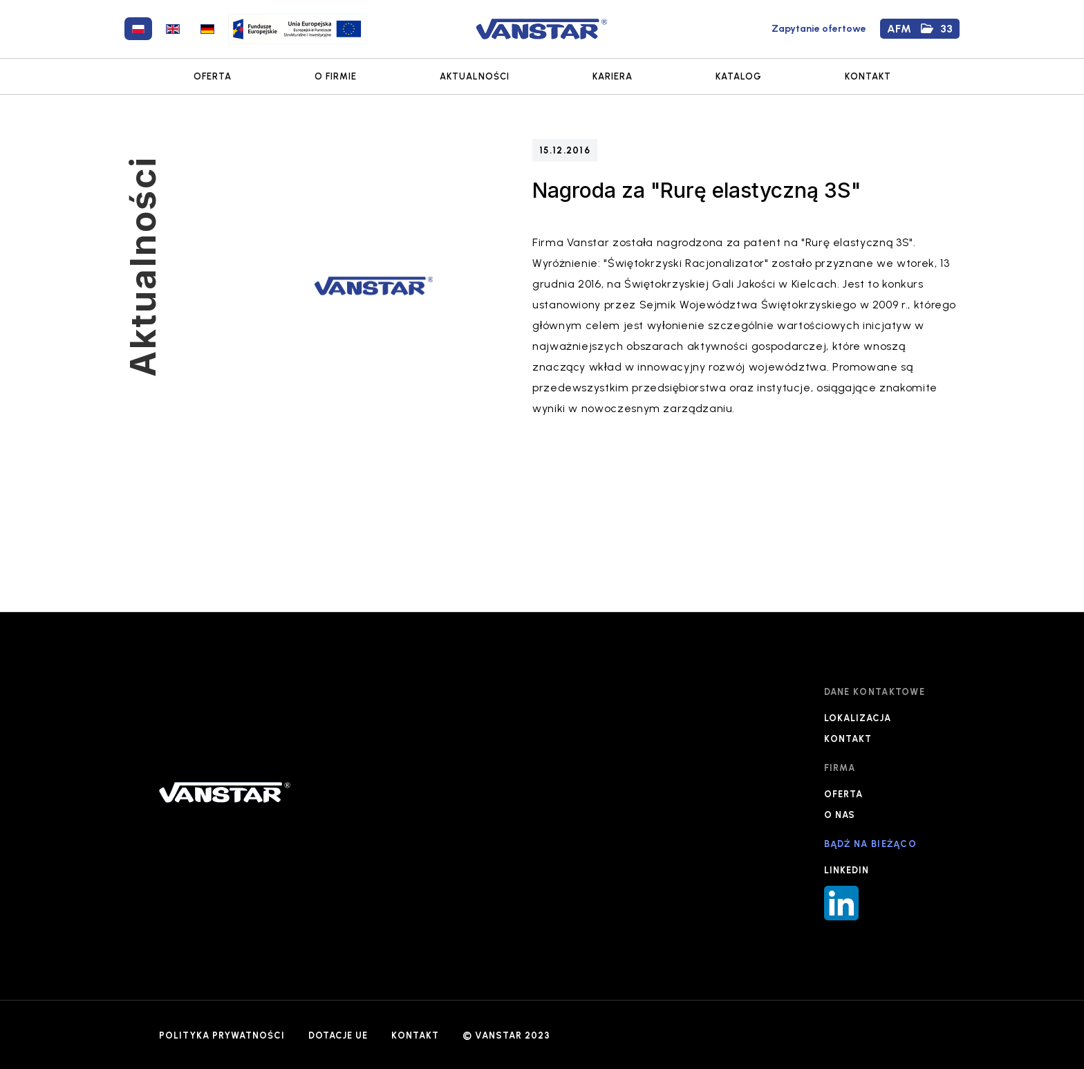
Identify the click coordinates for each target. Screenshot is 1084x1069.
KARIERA (612, 76)
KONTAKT (868, 76)
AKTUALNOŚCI (475, 76)
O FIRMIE (336, 76)
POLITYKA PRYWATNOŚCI (222, 1035)
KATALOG (739, 76)
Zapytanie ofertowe (819, 29)
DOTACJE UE (338, 1035)
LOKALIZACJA (857, 718)
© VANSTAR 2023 (506, 1035)
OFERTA (213, 76)
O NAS (839, 815)
